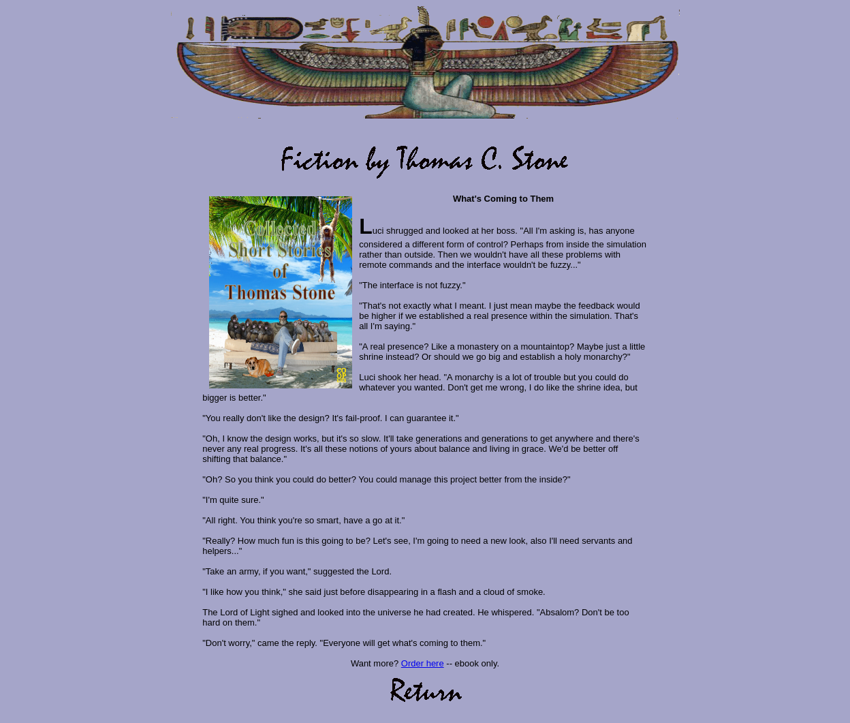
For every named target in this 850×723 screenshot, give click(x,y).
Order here (422, 663)
